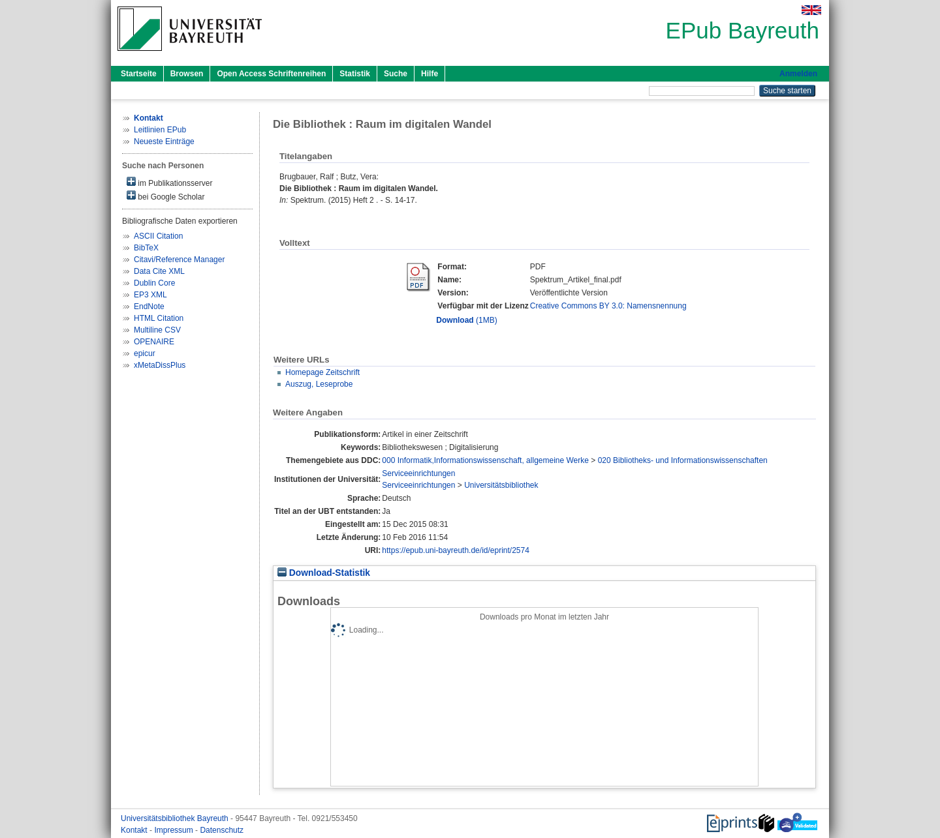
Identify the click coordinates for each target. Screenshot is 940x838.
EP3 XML (150, 294)
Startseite (139, 73)
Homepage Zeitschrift (322, 372)
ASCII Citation (158, 236)
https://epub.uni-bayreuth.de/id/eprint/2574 (455, 550)
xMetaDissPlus (159, 365)
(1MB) (466, 320)
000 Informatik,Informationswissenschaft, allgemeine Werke (485, 460)
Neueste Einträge (164, 141)
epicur (144, 353)
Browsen (187, 73)
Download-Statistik (323, 573)
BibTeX (146, 247)
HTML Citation (158, 318)
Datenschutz (221, 830)
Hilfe (429, 73)
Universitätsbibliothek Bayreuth (175, 818)
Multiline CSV (157, 330)
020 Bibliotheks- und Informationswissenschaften (683, 460)
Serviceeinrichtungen (418, 473)
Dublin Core (154, 283)
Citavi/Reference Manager (179, 259)
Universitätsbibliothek (501, 485)
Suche (395, 73)
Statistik (354, 73)
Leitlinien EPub (160, 129)
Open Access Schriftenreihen (271, 73)
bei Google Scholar (165, 196)
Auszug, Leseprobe (318, 384)
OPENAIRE (154, 341)
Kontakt (135, 830)
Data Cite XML (159, 271)
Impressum (174, 830)
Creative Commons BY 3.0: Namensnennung (608, 305)
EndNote (149, 306)
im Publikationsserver (169, 182)
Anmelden (798, 73)
